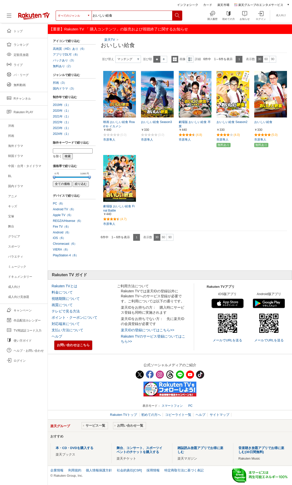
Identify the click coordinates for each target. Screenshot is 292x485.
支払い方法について (67, 330)
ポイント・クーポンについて (74, 317)
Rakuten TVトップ (124, 415)
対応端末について (66, 324)
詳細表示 (190, 59)
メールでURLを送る (227, 340)
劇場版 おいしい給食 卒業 (195, 124)
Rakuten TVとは (64, 286)
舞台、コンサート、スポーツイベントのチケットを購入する (139, 450)
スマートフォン (172, 406)
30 (259, 59)
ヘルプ (57, 336)
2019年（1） (61, 105)
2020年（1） (61, 110)
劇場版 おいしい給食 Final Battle (119, 208)
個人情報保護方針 (99, 470)
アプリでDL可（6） (66, 54)
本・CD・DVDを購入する (74, 448)
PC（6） (59, 203)
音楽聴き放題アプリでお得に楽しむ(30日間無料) (261, 450)
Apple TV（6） (63, 215)
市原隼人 (109, 139)
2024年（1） (61, 134)
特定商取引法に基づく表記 (184, 470)
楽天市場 (223, 5)
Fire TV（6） (61, 226)
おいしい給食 (263, 122)
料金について (62, 292)
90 (272, 59)
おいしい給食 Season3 (156, 122)
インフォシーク (187, 5)
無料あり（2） (63, 66)
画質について (62, 305)
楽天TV (110, 40)
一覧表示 (174, 59)
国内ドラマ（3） (64, 88)
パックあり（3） (64, 60)
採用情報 (153, 470)
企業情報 (56, 470)
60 (266, 59)
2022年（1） (61, 122)
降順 (163, 59)
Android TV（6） (64, 209)
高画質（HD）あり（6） (69, 49)
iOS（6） (59, 238)
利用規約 (74, 470)
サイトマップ (219, 415)
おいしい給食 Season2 (231, 122)
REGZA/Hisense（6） (68, 221)
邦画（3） (60, 83)
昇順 (156, 59)
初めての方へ (151, 415)
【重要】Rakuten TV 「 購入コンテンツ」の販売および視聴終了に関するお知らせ (118, 29)
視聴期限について (66, 299)
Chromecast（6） (65, 244)
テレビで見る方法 (66, 311)
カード (207, 5)
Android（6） (62, 232)
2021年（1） (61, 116)
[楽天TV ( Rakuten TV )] (34, 15)
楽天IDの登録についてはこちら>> (147, 330)
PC (190, 406)
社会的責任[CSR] (129, 470)
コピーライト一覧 (178, 415)
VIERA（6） (61, 249)
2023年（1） (61, 128)
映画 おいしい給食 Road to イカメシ (119, 124)
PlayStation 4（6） (66, 255)
